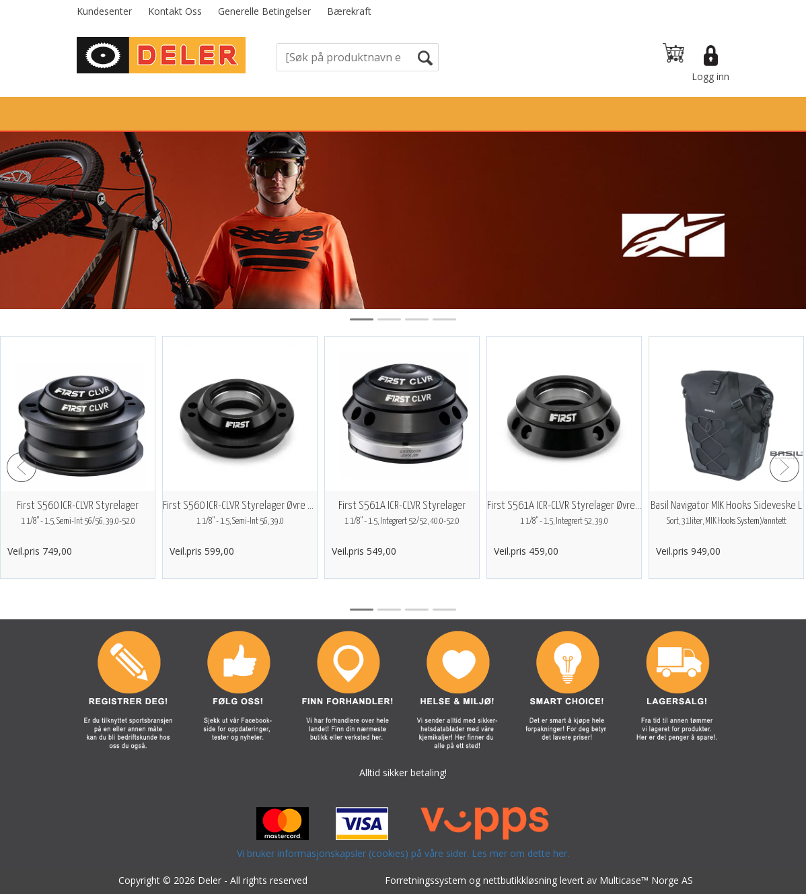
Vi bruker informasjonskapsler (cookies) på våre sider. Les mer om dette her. (403, 853)
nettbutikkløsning (520, 880)
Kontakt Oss (175, 11)
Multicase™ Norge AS (646, 880)
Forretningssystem (425, 880)
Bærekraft (349, 11)
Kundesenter (104, 11)
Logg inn (710, 76)
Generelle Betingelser (264, 11)
